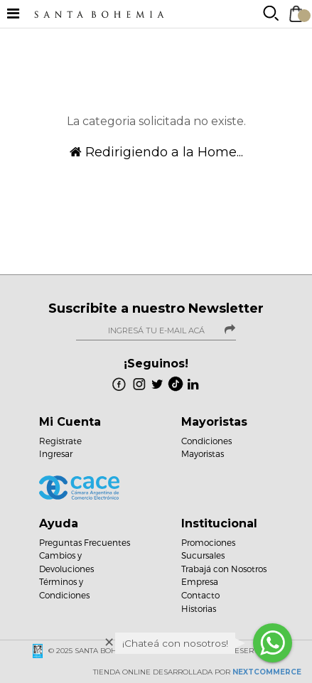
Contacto (200, 595)
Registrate (60, 441)
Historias (198, 608)
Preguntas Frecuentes (84, 542)
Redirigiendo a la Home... (156, 152)
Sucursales (203, 555)
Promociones (208, 542)
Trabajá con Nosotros (224, 569)
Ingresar (55, 453)
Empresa (199, 581)
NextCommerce (266, 672)
